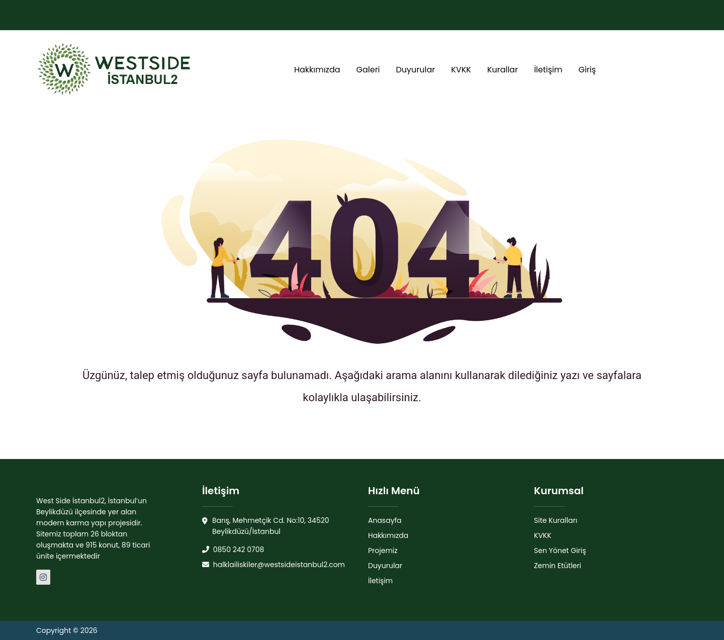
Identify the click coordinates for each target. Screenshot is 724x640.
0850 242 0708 (233, 549)
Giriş (587, 69)
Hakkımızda (317, 69)
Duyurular (415, 69)
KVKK (461, 69)
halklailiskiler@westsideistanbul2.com (273, 565)
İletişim (548, 69)
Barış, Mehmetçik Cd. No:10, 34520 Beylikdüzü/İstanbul (265, 526)
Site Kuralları (555, 520)
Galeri (368, 69)
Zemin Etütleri (557, 566)
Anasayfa (385, 520)
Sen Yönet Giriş (560, 550)
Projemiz (383, 550)
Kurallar (502, 69)
